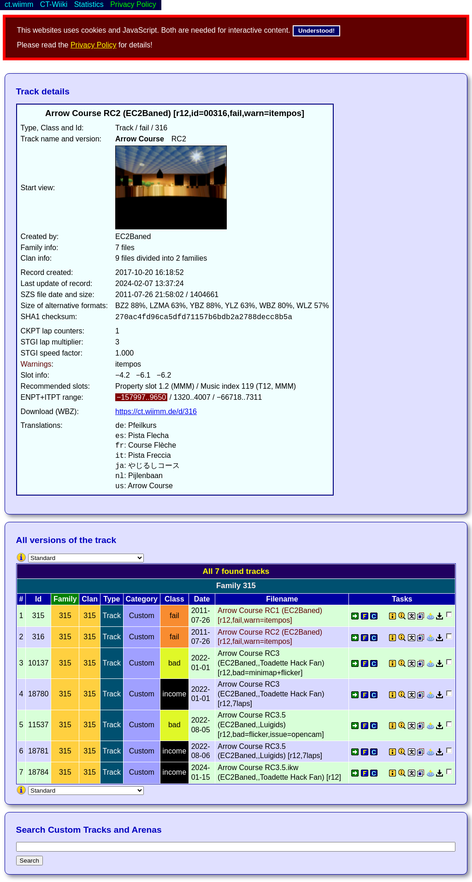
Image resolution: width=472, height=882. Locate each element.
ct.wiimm (19, 4)
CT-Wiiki (54, 4)
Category (142, 599)
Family (65, 599)
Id (38, 599)
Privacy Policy (94, 45)
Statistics (89, 4)
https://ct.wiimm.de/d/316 (156, 411)
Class (174, 599)
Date (202, 599)
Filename (282, 599)
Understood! (316, 30)
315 (65, 615)
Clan (90, 599)
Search (29, 860)
